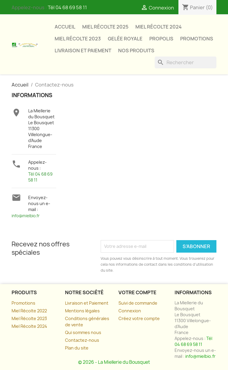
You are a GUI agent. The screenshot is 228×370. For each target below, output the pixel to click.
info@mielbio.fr (26, 215)
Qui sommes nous (83, 332)
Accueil (65, 26)
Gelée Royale (125, 38)
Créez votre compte (139, 318)
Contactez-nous (82, 340)
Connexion (129, 311)
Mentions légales (82, 311)
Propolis (161, 38)
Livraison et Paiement (86, 303)
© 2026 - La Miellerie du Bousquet (114, 362)
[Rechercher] (185, 62)
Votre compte (137, 292)
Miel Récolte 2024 (158, 26)
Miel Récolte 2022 (29, 311)
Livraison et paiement (83, 50)
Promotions (196, 38)
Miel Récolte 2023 (78, 38)
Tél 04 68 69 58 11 (67, 7)
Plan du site (76, 348)
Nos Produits (136, 50)
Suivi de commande (137, 303)
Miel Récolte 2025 (105, 26)
